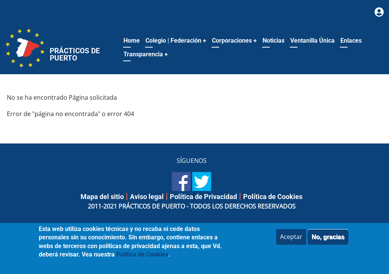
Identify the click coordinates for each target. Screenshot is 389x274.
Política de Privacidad (203, 197)
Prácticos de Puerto (75, 54)
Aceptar (291, 241)
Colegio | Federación (175, 40)
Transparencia (145, 54)
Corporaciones (234, 40)
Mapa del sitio (102, 197)
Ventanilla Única (312, 40)
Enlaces (351, 40)
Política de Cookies (272, 197)
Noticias (273, 40)
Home (131, 40)
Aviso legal (147, 197)
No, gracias (328, 241)
